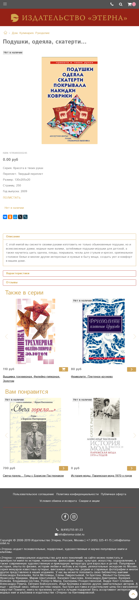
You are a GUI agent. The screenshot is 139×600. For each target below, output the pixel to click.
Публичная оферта (113, 494)
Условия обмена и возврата (58, 501)
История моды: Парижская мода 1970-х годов (101, 476)
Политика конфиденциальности (77, 494)
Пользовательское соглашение (33, 494)
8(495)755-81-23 (71, 530)
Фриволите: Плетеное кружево (92, 377)
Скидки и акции (89, 501)
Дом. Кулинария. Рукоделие (31, 33)
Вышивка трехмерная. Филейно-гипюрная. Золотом (31, 379)
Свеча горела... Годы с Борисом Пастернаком (33, 476)
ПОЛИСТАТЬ (12, 198)
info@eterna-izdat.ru (71, 534)
